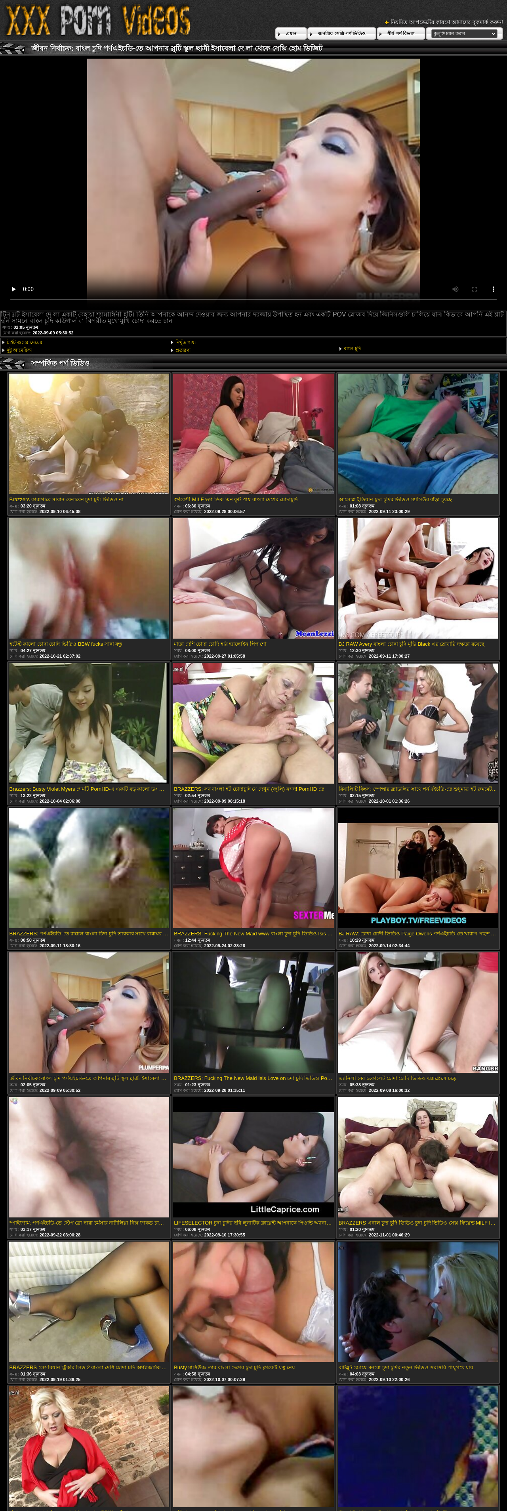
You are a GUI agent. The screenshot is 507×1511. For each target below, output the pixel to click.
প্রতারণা (183, 350)
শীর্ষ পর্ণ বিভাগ (401, 33)
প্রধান (291, 33)
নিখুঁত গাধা (185, 342)
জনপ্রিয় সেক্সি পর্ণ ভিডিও (342, 33)
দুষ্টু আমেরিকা (19, 350)
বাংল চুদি (352, 348)
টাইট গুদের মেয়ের (24, 342)
